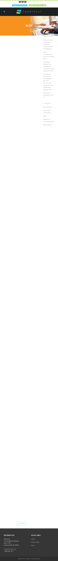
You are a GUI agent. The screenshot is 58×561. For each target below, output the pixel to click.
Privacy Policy (35, 542)
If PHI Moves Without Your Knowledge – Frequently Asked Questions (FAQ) (48, 66)
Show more (22, 523)
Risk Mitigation (47, 125)
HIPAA (45, 116)
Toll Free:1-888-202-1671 (34, 1)
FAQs (32, 545)
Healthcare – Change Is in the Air (48, 95)
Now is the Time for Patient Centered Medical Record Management (48, 44)
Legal (33, 539)
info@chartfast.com (10, 549)
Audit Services (47, 107)
